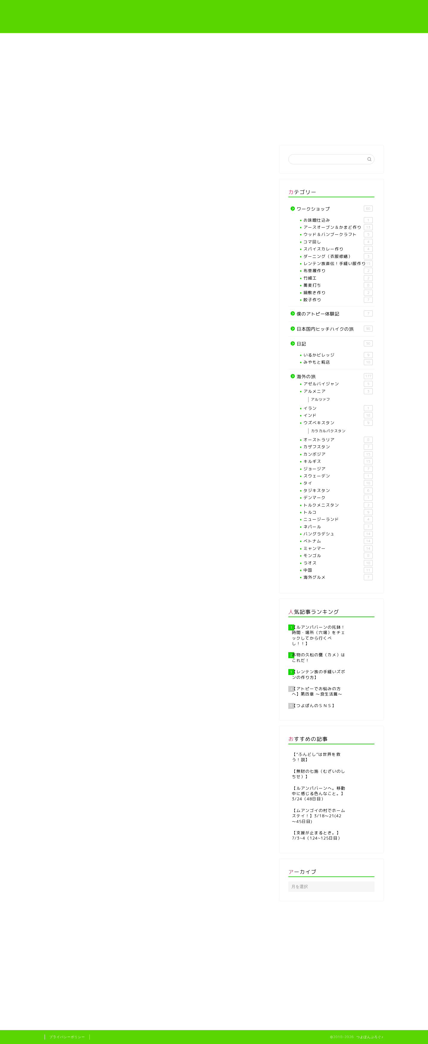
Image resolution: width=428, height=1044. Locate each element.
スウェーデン (338, 476)
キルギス (338, 461)
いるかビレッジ (338, 355)
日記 (335, 343)
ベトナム (338, 541)
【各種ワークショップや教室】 (185, 132)
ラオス (338, 563)
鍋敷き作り (338, 293)
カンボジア (338, 454)
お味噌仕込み (338, 220)
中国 (338, 570)
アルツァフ (320, 399)
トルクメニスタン (338, 505)
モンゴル (338, 556)
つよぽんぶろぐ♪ (214, 16)
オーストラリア (338, 440)
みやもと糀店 (338, 362)
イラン (338, 408)
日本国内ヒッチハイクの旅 (335, 329)
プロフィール (128, 130)
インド (338, 415)
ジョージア (338, 469)
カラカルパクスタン (328, 430)
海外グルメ (338, 577)
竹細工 (338, 278)
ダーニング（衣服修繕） (338, 256)
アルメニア (338, 391)
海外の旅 (355, 130)
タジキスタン (338, 490)
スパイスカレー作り (338, 249)
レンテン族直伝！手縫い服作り (242, 132)
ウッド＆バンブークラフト (338, 234)
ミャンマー (338, 548)
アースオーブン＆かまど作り (338, 227)
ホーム (72, 130)
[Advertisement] (214, 77)
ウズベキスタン (338, 423)
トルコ (338, 512)
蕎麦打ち (338, 285)
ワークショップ (335, 209)
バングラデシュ (67, 157)
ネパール (338, 527)
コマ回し (338, 242)
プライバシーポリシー (67, 1036)
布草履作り (338, 271)
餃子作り (338, 300)
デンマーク (338, 498)
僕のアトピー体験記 (299, 130)
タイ (338, 483)
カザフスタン (338, 447)
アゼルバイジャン (338, 384)
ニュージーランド (338, 519)
